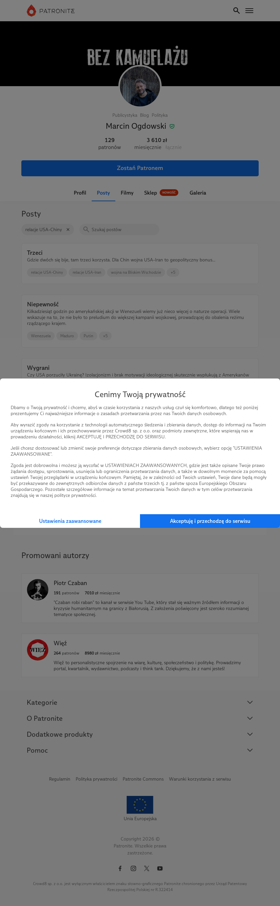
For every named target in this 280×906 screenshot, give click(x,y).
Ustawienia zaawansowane (70, 521)
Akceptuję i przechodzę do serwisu (210, 521)
